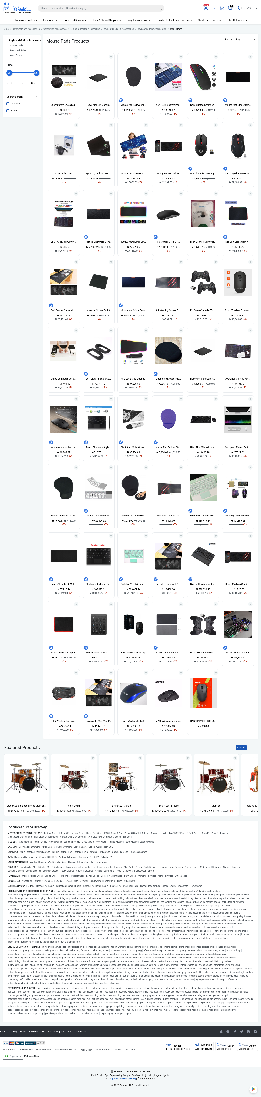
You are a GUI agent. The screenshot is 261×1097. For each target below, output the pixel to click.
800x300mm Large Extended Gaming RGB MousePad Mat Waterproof (133, 241)
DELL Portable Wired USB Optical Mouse (64, 173)
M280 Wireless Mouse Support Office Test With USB (168, 721)
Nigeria (14, 110)
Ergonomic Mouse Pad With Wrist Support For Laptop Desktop (133, 515)
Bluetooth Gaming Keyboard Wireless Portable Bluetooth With (203, 515)
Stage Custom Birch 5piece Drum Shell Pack (26, 805)
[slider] (9, 73)
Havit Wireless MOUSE (133, 721)
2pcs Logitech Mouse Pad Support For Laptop (98, 173)
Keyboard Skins (18, 50)
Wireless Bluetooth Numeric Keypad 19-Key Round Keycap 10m (98, 652)
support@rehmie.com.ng (123, 1078)
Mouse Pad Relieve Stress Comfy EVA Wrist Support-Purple (168, 447)
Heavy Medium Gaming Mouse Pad (203, 378)
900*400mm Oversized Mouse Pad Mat (64, 105)
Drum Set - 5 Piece (169, 805)
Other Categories (237, 20)
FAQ (15, 1031)
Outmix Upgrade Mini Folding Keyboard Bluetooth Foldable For (98, 515)
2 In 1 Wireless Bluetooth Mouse (238, 310)
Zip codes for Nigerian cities (56, 1031)
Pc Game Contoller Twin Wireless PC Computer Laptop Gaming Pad (203, 310)
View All (241, 747)
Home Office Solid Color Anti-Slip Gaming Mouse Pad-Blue (168, 241)
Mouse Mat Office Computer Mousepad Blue (133, 310)
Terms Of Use (26, 1049)
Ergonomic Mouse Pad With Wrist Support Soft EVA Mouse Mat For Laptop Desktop (168, 378)
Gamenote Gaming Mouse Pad (168, 515)
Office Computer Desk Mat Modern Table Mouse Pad (64, 378)
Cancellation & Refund (64, 1049)
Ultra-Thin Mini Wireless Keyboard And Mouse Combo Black (203, 447)
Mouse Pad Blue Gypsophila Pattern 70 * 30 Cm (133, 173)
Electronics (50, 20)
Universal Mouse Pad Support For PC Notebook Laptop (98, 310)
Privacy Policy (43, 1049)
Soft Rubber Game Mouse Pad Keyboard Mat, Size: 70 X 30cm (64, 310)
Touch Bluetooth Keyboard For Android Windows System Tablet (98, 447)
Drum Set (216, 805)
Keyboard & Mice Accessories (26, 40)
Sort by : (229, 39)
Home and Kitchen (74, 20)
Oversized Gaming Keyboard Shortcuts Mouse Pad (238, 378)
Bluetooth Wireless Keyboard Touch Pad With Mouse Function (203, 584)
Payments (33, 1031)
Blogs (23, 1031)
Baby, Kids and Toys (139, 20)
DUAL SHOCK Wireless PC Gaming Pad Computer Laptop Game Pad (203, 652)
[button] (244, 39)
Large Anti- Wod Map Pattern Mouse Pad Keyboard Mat (98, 721)
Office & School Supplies (106, 20)
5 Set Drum (74, 805)
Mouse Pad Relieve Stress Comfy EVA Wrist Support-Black (133, 105)
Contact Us (80, 1031)
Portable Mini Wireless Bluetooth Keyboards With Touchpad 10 (133, 584)
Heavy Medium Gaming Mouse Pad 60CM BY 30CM (238, 584)
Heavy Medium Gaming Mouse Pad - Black (98, 105)
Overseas (15, 103)
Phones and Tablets (25, 20)
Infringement (9, 1049)
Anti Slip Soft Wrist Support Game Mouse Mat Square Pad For (203, 173)
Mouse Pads (16, 45)
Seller (225, 1046)
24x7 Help (129, 1049)
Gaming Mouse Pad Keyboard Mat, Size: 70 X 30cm (168, 173)
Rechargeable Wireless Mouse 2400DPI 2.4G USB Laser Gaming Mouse (238, 173)
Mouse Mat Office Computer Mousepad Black (238, 105)
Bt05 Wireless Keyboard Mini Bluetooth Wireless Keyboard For (64, 721)
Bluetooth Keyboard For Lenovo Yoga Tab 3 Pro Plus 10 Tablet (98, 584)
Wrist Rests (16, 55)
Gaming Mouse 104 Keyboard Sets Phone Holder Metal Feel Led (238, 652)
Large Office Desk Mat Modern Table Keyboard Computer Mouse (64, 584)
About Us (5, 1031)
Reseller (117, 1049)
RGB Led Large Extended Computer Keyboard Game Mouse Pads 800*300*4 (133, 378)
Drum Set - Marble (121, 805)
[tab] (22, 97)
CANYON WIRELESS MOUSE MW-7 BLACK (203, 721)
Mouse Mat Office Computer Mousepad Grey (98, 241)
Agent (247, 1046)
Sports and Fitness (209, 20)
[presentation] (252, 785)
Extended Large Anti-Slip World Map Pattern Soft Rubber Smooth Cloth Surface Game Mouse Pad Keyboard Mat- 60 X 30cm (168, 584)
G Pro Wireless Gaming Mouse (133, 652)
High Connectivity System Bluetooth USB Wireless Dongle (203, 241)
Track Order (86, 1049)
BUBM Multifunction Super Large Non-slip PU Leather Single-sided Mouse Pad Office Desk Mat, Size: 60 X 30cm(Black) (168, 652)
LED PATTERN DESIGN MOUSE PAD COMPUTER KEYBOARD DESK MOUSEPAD (64, 241)
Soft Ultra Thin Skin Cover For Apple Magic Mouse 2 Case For (98, 378)
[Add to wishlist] (45, 758)
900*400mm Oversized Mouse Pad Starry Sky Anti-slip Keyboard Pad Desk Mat (168, 105)
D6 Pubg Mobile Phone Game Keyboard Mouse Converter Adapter (238, 515)
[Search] (101, 8)
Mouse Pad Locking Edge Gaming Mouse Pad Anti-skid (64, 652)
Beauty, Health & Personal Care (174, 20)
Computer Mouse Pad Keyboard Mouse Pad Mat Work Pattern (238, 447)
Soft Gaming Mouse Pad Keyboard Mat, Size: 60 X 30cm (168, 310)
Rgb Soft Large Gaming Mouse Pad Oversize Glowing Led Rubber (238, 241)
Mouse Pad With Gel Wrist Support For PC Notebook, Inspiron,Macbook (64, 515)
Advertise (203, 1046)
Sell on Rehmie (102, 1049)
